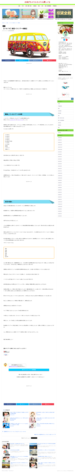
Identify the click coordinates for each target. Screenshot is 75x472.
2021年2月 (60, 168)
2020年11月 (60, 175)
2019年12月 (60, 201)
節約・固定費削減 (61, 120)
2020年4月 (60, 192)
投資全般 (59, 113)
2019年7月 (60, 213)
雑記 (59, 127)
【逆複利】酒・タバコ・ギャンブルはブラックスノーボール (14, 431)
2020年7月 (60, 185)
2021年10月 (60, 149)
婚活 (4, 410)
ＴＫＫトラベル (20, 119)
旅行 (59, 115)
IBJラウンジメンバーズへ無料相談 (29, 369)
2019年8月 (60, 211)
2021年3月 (60, 166)
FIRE (59, 103)
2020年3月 (60, 194)
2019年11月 (60, 204)
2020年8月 (60, 182)
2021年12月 (60, 144)
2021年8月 (60, 154)
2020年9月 (60, 180)
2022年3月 (60, 137)
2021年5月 (60, 161)
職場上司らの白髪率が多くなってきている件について (44, 434)
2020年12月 (60, 173)
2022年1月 (60, 142)
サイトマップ (11, 470)
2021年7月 (60, 156)
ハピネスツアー (13, 119)
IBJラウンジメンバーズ (13, 366)
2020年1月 (60, 199)
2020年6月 (60, 187)
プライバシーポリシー (5, 470)
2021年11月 (60, 147)
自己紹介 (59, 122)
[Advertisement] (16, 71)
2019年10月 (60, 206)
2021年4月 (60, 163)
